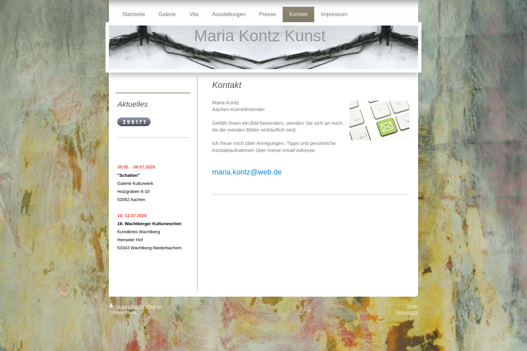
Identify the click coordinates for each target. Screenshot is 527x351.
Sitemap (153, 306)
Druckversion (126, 306)
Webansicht (406, 312)
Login (412, 306)
